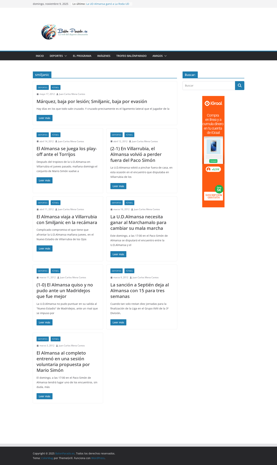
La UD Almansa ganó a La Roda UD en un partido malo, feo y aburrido (107, 5)
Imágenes (103, 56)
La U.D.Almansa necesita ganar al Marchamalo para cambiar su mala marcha (138, 222)
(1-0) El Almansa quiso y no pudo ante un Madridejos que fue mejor (65, 290)
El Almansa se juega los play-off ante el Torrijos (67, 151)
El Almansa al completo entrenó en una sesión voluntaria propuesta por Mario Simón (63, 361)
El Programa (82, 56)
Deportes (56, 56)
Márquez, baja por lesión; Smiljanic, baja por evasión (92, 101)
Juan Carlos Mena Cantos (72, 94)
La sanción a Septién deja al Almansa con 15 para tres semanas (139, 290)
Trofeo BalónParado (131, 56)
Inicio (40, 56)
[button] (65, 55)
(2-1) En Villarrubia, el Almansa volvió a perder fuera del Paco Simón (136, 154)
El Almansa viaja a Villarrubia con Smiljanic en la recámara (67, 219)
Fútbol (55, 87)
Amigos (158, 56)
